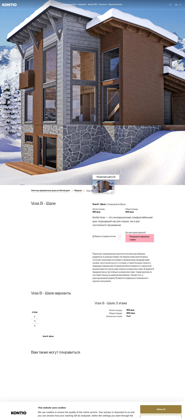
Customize (161, 404)
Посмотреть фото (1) (106, 177)
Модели (78, 190)
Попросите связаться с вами (139, 238)
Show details (44, 412)
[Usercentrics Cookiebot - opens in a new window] (18, 412)
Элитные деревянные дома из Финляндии (50, 190)
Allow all (161, 394)
